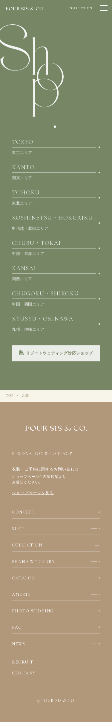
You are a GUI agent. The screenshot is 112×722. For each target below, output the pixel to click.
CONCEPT (23, 512)
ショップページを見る (33, 493)
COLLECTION (80, 8)
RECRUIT (23, 662)
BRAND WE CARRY (33, 561)
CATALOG (23, 578)
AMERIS (21, 594)
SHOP (18, 528)
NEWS (18, 644)
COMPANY (24, 673)
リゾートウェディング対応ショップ (56, 354)
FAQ (17, 627)
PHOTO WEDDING (33, 611)
